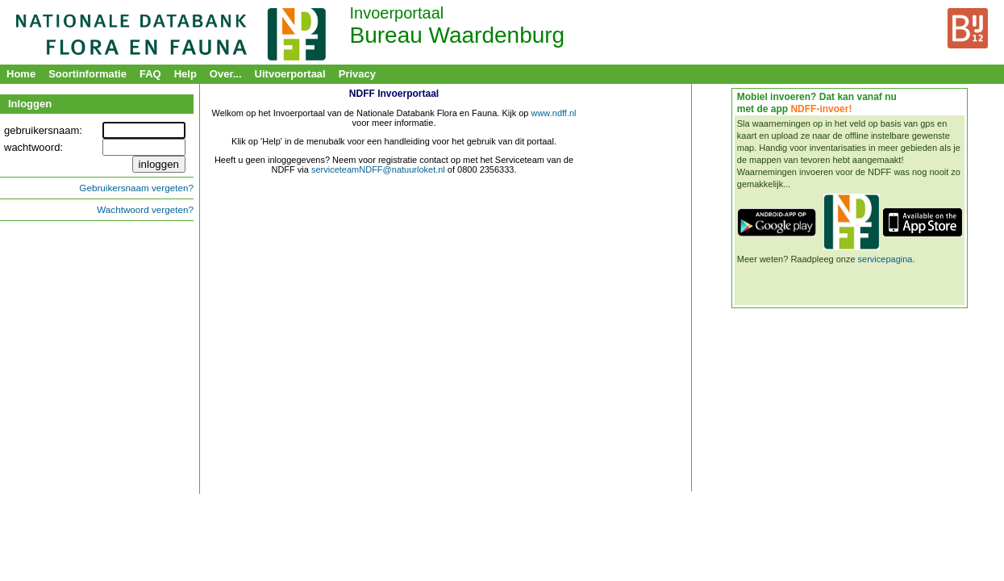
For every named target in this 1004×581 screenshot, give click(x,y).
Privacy (357, 74)
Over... (226, 74)
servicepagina (885, 259)
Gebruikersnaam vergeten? (136, 187)
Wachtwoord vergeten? (145, 209)
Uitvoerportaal (290, 74)
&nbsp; (393, 289)
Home (20, 74)
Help (185, 74)
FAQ (150, 74)
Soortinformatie (87, 74)
